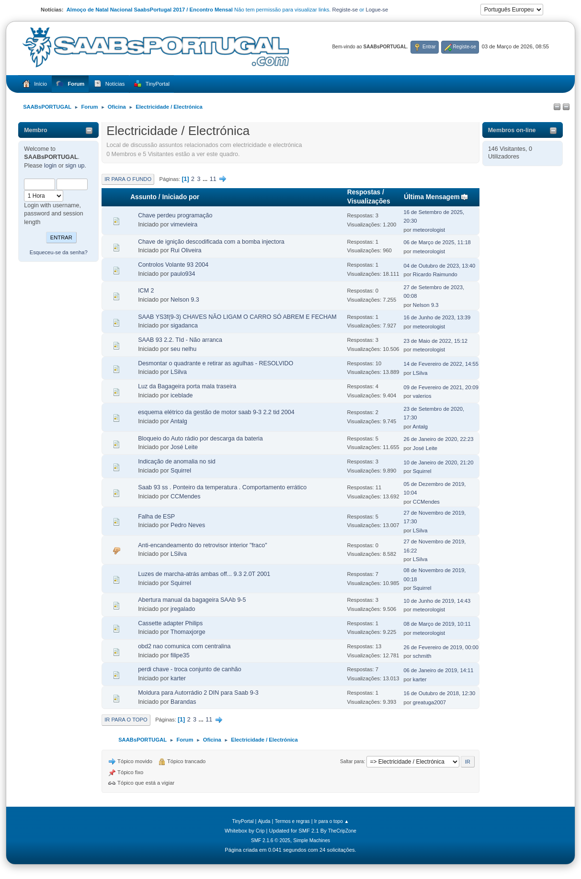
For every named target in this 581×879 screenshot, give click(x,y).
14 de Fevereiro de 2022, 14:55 (441, 364)
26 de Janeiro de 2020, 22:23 (439, 439)
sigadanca (184, 325)
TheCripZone (342, 831)
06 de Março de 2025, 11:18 (437, 242)
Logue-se (376, 9)
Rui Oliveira (186, 250)
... (206, 179)
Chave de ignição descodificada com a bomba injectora (211, 241)
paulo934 (183, 273)
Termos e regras (292, 821)
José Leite (184, 447)
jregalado (183, 609)
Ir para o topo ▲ (331, 821)
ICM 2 (146, 290)
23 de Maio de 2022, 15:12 (436, 341)
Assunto (143, 197)
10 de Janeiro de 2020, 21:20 (439, 462)
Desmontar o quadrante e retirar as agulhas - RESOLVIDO (215, 363)
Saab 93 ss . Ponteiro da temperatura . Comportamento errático (222, 487)
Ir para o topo (126, 719)
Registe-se (345, 9)
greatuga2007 (429, 702)
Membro (35, 130)
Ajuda (264, 821)
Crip (260, 831)
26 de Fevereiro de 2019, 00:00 (441, 647)
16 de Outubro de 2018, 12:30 (440, 693)
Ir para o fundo (127, 179)
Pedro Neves (188, 525)
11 (213, 179)
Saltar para (352, 761)
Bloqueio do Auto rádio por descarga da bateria (200, 438)
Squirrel (181, 470)
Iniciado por (180, 197)
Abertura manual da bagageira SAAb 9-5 (192, 600)
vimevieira (184, 224)
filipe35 (180, 655)
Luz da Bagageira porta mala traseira (187, 386)
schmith (422, 656)
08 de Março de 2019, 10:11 (437, 624)
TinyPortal (242, 821)
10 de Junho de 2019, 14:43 (437, 601)
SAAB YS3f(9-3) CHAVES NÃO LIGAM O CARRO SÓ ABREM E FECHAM (237, 317)
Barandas (183, 702)
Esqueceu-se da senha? (59, 252)
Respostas (363, 192)
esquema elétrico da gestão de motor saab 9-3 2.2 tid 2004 (216, 412)
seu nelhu (183, 349)
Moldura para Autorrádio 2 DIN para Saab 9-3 (198, 692)
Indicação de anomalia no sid (177, 461)
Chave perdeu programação (175, 215)
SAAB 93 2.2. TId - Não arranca (180, 340)
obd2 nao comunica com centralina (184, 646)
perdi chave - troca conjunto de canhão (189, 669)
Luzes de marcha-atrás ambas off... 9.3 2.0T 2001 (204, 574)
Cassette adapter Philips (170, 623)
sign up (74, 165)
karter (178, 678)
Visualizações (368, 201)
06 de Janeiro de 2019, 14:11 (439, 670)
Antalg (178, 421)
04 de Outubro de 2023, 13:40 (440, 266)
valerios (422, 396)
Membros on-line (512, 130)
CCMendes (185, 496)
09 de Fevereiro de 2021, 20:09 (441, 387)
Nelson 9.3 (185, 299)
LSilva (179, 372)
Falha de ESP (156, 516)
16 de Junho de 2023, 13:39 (437, 317)
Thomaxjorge (188, 632)
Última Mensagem (436, 197)
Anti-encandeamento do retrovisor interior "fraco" (202, 545)
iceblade (182, 395)
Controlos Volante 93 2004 (173, 264)
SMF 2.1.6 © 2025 (270, 840)
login (50, 165)
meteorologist (429, 230)
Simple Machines (311, 840)
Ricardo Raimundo (435, 274)
